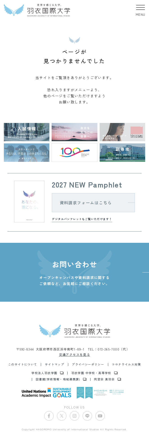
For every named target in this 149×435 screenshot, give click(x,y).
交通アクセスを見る (74, 354)
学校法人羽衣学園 (44, 373)
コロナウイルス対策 (126, 364)
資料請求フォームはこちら (86, 202)
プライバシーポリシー (88, 364)
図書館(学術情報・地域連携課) (58, 379)
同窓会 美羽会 (104, 379)
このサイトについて (22, 364)
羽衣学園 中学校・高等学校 (91, 373)
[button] (140, 10)
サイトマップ (54, 364)
